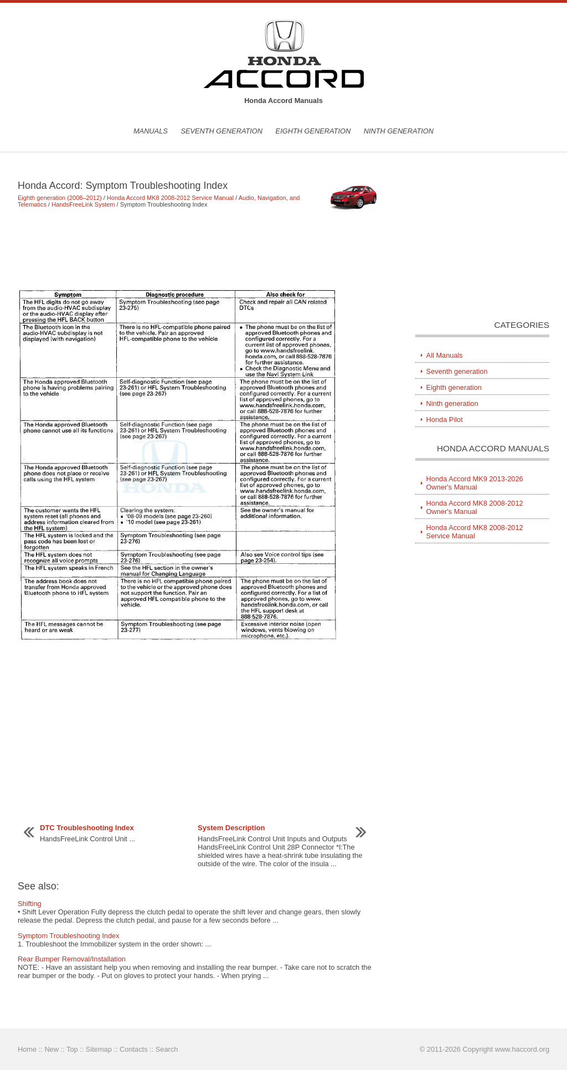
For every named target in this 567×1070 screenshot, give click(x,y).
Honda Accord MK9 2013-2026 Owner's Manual (474, 483)
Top (72, 1049)
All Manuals (444, 355)
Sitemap (99, 1049)
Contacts (134, 1049)
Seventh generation (221, 131)
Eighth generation (313, 131)
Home (27, 1049)
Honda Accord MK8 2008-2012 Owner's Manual (474, 507)
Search (167, 1049)
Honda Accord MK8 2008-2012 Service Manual (170, 197)
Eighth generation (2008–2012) (60, 197)
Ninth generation (399, 131)
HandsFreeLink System (83, 204)
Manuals (150, 131)
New (51, 1049)
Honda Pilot (444, 419)
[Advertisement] (200, 248)
